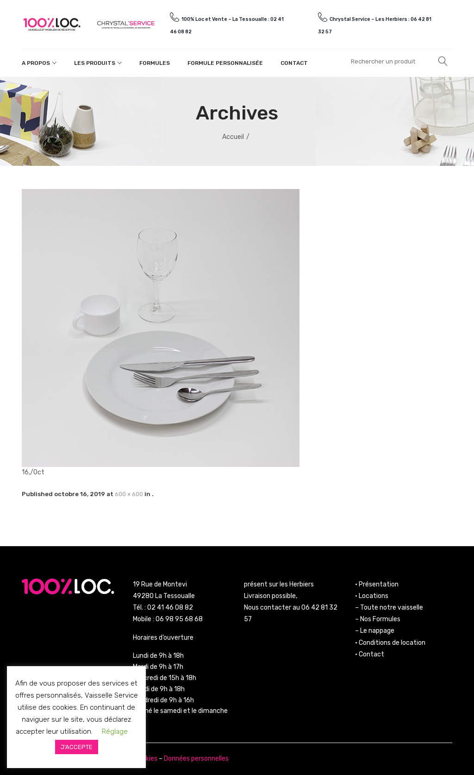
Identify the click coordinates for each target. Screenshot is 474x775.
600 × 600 (129, 494)
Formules (154, 63)
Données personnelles (196, 758)
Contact (294, 63)
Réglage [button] (115, 731)
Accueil (233, 137)
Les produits (94, 63)
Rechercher (443, 61)
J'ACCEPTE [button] (77, 746)
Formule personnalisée (225, 63)
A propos (36, 63)
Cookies (145, 758)
